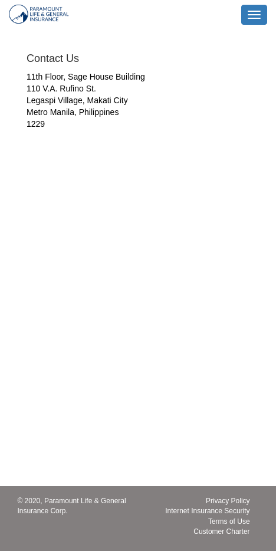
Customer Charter (221, 531)
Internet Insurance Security (207, 511)
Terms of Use (229, 521)
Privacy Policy (228, 501)
